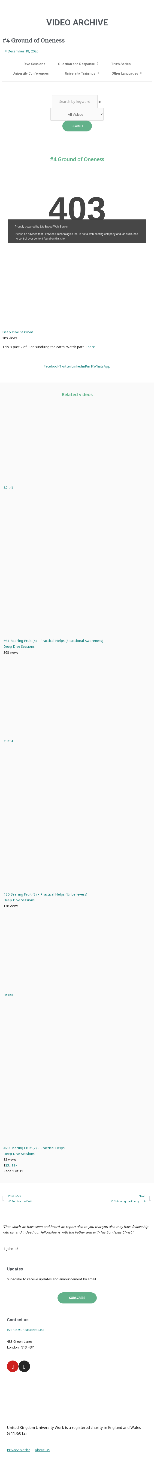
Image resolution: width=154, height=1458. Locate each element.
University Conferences (30, 73)
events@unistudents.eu (24, 1329)
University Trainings (80, 73)
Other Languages (124, 73)
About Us (40, 1448)
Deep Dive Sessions (17, 331)
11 (13, 1164)
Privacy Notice (18, 1448)
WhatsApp (101, 365)
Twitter (66, 365)
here (91, 346)
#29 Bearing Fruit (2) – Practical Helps (32, 1147)
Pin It (89, 365)
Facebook (52, 365)
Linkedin (78, 365)
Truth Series (120, 64)
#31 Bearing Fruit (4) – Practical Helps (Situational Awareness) (51, 640)
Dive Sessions (34, 64)
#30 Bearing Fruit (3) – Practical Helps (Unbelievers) (43, 894)
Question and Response (76, 64)
